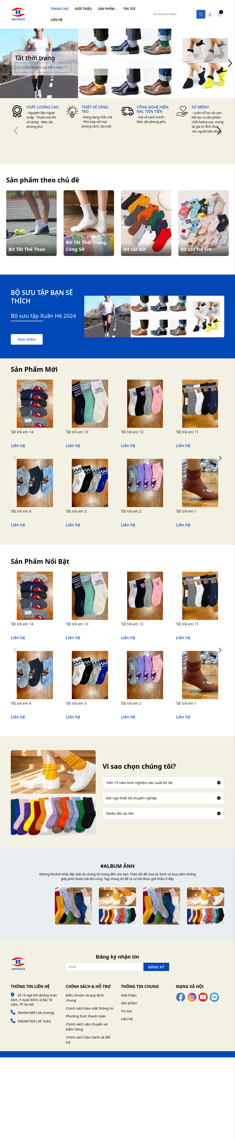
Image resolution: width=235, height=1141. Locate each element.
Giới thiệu (83, 9)
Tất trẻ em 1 (186, 511)
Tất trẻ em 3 (76, 511)
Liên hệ (57, 20)
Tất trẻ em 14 (22, 431)
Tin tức (129, 9)
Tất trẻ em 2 (131, 511)
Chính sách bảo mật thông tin (90, 1008)
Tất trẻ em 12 (132, 431)
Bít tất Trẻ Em (196, 249)
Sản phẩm (107, 9)
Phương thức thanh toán (86, 1016)
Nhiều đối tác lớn (163, 813)
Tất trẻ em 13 (77, 431)
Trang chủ (60, 9)
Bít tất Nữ (134, 249)
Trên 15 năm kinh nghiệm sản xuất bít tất (163, 782)
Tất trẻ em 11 (187, 431)
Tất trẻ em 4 (21, 511)
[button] (230, 63)
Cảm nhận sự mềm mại (43, 67)
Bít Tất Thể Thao (26, 249)
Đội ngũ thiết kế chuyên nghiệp (163, 798)
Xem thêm (27, 339)
